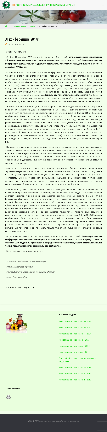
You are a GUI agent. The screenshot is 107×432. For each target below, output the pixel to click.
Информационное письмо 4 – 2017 (75, 380)
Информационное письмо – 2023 (74, 340)
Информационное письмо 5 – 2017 (75, 374)
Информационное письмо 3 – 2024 (75, 321)
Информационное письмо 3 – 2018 (75, 367)
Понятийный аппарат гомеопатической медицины (77, 360)
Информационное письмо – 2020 (74, 346)
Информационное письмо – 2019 (74, 352)
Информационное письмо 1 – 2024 (75, 334)
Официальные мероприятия (22, 26)
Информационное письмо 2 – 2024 (75, 327)
